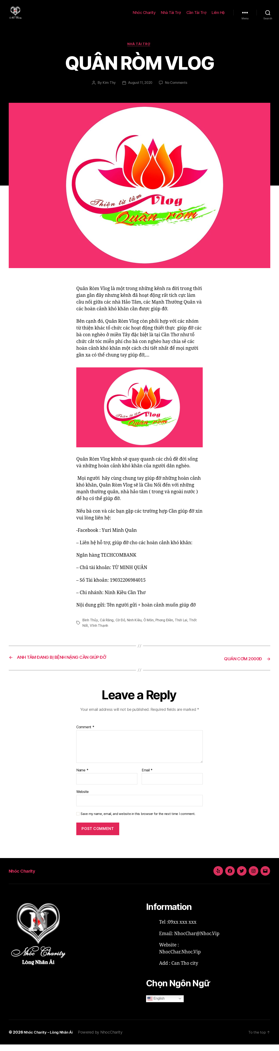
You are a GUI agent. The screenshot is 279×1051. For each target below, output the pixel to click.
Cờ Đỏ (121, 627)
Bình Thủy (90, 627)
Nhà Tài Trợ (171, 16)
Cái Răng (107, 627)
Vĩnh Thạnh (99, 632)
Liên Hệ (218, 16)
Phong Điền (166, 627)
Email (147, 777)
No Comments (177, 90)
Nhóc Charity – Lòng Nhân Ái (50, 1038)
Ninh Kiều (135, 627)
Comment (85, 734)
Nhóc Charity (144, 16)
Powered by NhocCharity (104, 1038)
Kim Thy (107, 90)
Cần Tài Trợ (196, 16)
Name (82, 777)
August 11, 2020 (140, 90)
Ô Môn (150, 627)
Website (82, 798)
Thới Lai (183, 627)
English (156, 1005)
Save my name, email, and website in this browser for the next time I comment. (138, 820)
